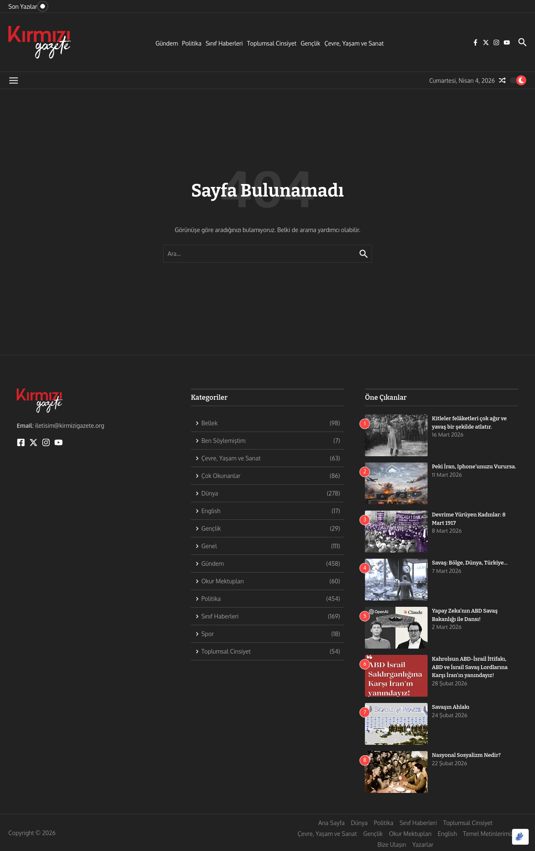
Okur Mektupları (410, 833)
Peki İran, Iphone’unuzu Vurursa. (474, 466)
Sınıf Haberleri (224, 43)
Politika (191, 43)
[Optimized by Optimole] (520, 837)
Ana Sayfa (331, 822)
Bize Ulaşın (391, 844)
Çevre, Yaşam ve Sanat (354, 43)
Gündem (166, 43)
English (447, 833)
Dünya (359, 822)
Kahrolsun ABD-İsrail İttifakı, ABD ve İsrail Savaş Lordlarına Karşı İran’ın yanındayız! (469, 667)
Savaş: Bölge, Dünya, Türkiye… (469, 563)
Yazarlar (423, 844)
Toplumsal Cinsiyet (271, 43)
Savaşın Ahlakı (450, 707)
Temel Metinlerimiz (488, 833)
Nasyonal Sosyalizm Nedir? (466, 755)
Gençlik (310, 43)
